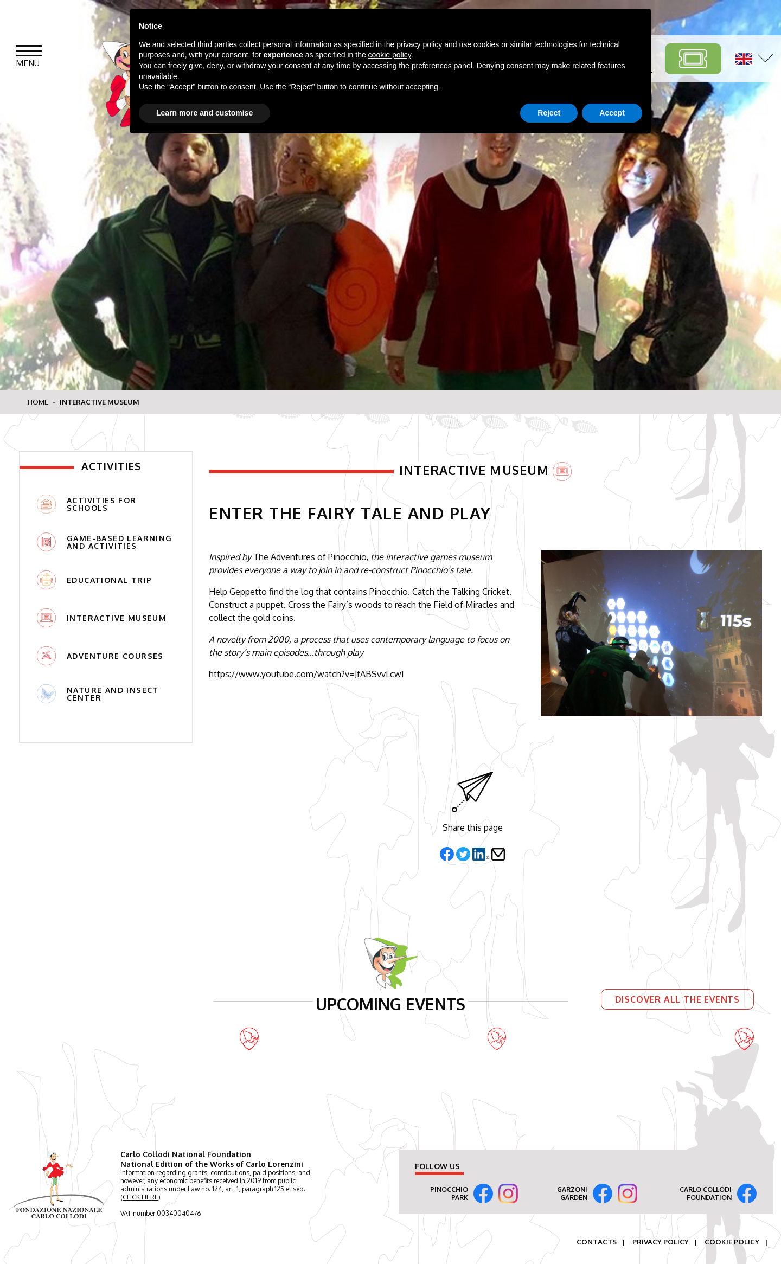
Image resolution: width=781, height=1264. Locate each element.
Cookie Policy (732, 1241)
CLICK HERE (140, 1197)
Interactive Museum (102, 617)
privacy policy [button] (419, 44)
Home (38, 401)
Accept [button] (612, 112)
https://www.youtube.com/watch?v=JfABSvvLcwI (306, 674)
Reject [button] (548, 112)
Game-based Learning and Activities (104, 541)
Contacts (597, 1241)
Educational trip (94, 579)
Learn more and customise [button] (204, 112)
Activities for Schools (87, 504)
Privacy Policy (660, 1241)
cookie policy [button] (389, 54)
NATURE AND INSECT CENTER (98, 693)
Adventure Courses (100, 655)
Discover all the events (677, 998)
